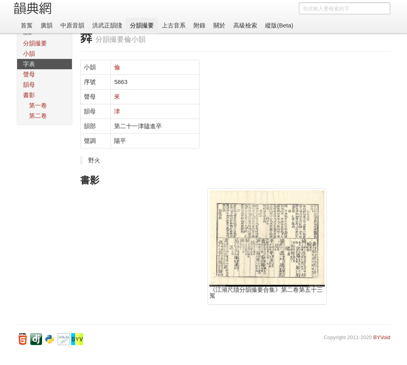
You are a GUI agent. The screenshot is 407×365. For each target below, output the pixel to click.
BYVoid (381, 337)
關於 (219, 25)
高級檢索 (245, 25)
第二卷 (38, 115)
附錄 (199, 25)
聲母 (29, 74)
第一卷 (38, 105)
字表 (29, 64)
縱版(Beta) (279, 25)
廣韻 (46, 25)
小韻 (29, 53)
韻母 (29, 84)
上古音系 (174, 25)
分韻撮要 (142, 25)
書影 (29, 95)
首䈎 (27, 25)
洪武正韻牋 (107, 25)
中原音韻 (72, 25)
